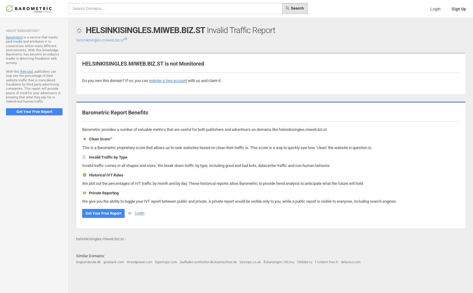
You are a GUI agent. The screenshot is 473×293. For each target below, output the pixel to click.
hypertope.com (166, 262)
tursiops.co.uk (250, 262)
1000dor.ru (304, 262)
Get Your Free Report (34, 111)
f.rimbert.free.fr (326, 262)
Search (295, 8)
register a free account (168, 80)
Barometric (14, 37)
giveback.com (113, 262)
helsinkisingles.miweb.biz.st (101, 40)
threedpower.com (139, 262)
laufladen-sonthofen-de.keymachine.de (208, 262)
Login (435, 9)
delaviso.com (351, 262)
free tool (26, 72)
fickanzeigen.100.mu (279, 262)
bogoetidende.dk (88, 262)
